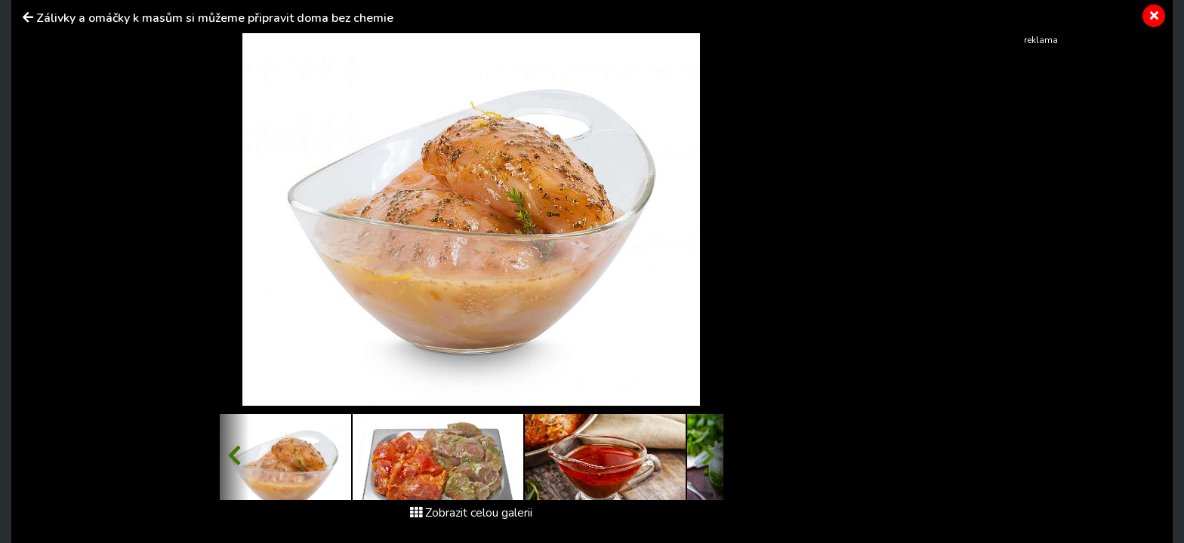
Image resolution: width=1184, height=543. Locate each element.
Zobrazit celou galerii (471, 513)
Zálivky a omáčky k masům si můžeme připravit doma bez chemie (214, 18)
